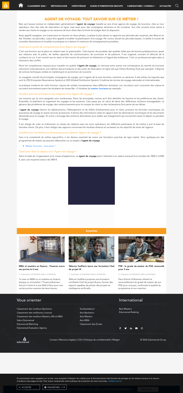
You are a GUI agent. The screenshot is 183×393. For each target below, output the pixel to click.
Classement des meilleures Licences (34, 353)
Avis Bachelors (87, 353)
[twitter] (125, 368)
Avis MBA (84, 360)
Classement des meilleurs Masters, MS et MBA (40, 356)
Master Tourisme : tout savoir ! (40, 146)
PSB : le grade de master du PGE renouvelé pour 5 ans (141, 308)
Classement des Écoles (91, 364)
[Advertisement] (91, 183)
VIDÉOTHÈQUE (79, 6)
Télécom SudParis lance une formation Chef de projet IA (91, 308)
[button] (46, 6)
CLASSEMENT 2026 (36, 6)
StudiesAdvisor (87, 349)
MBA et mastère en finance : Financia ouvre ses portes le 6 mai (42, 308)
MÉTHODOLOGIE (59, 6)
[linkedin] (131, 368)
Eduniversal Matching (27, 364)
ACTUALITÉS (165, 6)
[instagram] (142, 368)
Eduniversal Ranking (129, 352)
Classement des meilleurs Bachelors (34, 349)
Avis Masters (86, 356)
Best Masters (125, 349)
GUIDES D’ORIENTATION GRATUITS (106, 6)
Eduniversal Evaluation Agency (32, 368)
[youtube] (136, 368)
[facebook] (120, 368)
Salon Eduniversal (25, 360)
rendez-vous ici (115, 381)
